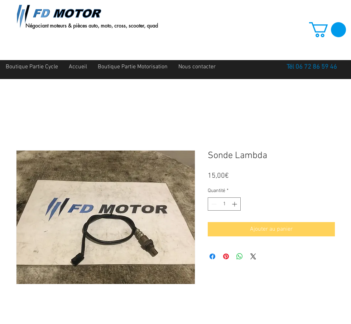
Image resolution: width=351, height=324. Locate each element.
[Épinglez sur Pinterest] (226, 256)
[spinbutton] (224, 204)
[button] (327, 29)
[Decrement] (213, 204)
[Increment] (235, 204)
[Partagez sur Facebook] (212, 256)
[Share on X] (253, 256)
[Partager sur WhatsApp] (239, 256)
